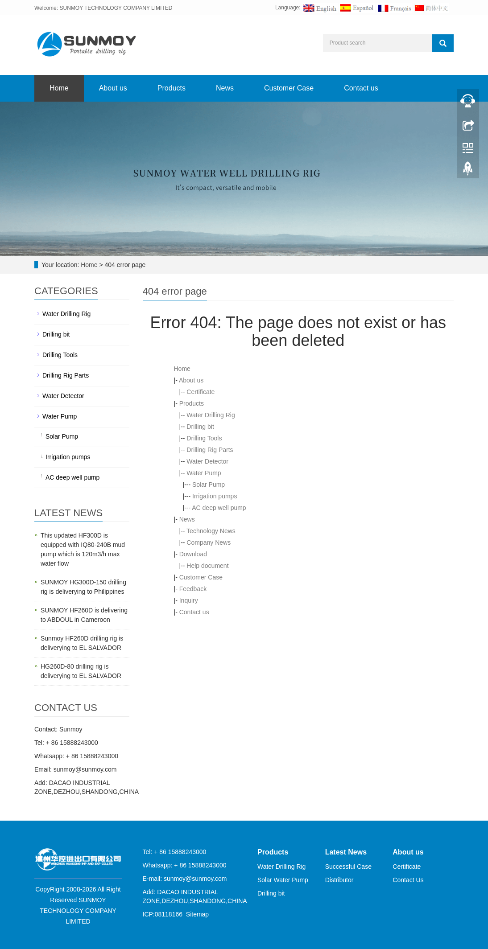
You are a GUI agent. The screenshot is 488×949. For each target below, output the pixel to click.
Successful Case (348, 866)
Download (193, 554)
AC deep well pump (219, 507)
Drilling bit (200, 426)
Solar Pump (208, 484)
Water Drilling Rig (210, 415)
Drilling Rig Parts (209, 449)
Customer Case (289, 88)
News (225, 88)
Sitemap (197, 914)
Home (59, 88)
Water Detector (207, 461)
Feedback (193, 588)
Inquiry (188, 600)
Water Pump (203, 473)
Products (171, 88)
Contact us (361, 88)
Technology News (211, 530)
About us (113, 88)
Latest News (346, 852)
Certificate (200, 391)
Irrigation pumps (214, 496)
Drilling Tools (204, 438)
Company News (208, 542)
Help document (207, 565)
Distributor (339, 879)
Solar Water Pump (282, 879)
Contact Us (408, 879)
